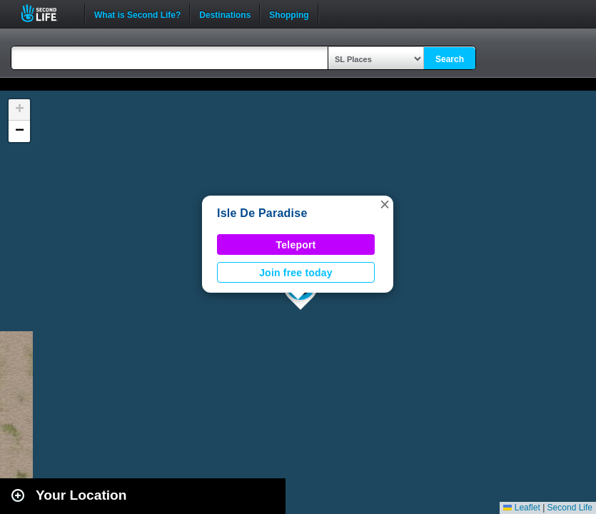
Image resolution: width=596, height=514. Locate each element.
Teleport (296, 245)
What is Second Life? (137, 13)
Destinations (225, 13)
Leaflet (521, 508)
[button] (384, 204)
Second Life (47, 13)
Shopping (288, 13)
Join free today (296, 272)
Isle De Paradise (262, 213)
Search (449, 59)
